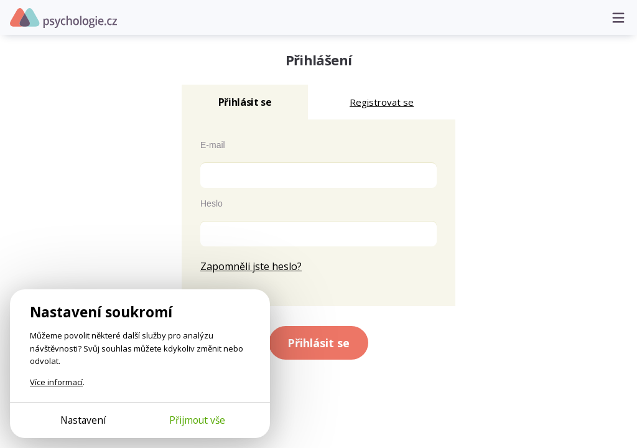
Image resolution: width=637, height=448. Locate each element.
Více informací (56, 382)
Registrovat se (382, 102)
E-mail (212, 145)
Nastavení (83, 420)
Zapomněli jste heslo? (251, 266)
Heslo (211, 203)
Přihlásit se (318, 342)
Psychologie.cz (63, 18)
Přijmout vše (197, 420)
